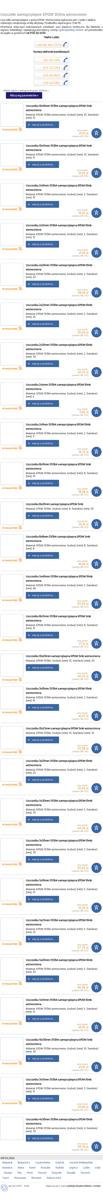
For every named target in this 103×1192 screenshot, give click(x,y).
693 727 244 (51, 68)
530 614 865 (51, 75)
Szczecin (85, 1172)
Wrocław (36, 1177)
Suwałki (71, 1172)
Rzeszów (56, 1172)
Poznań (42, 1172)
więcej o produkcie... (43, 124)
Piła (20, 1172)
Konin (32, 1167)
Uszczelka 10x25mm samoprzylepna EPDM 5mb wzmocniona (63, 728)
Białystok (7, 1162)
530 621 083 (51, 83)
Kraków (60, 1167)
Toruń (5, 1177)
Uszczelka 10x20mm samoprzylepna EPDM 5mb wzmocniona (63, 656)
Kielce (21, 1167)
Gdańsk (59, 1162)
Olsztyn (8, 1172)
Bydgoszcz (24, 1162)
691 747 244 (51, 60)
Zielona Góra (53, 1177)
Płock (30, 1172)
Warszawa (20, 1177)
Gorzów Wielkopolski (81, 1162)
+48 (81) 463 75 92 (49, 45)
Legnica (73, 1167)
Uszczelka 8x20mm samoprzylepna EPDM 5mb (54, 504)
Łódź (97, 1167)
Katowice (7, 1167)
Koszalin (45, 1167)
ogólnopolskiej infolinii (70, 29)
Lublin (86, 1167)
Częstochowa (42, 1162)
